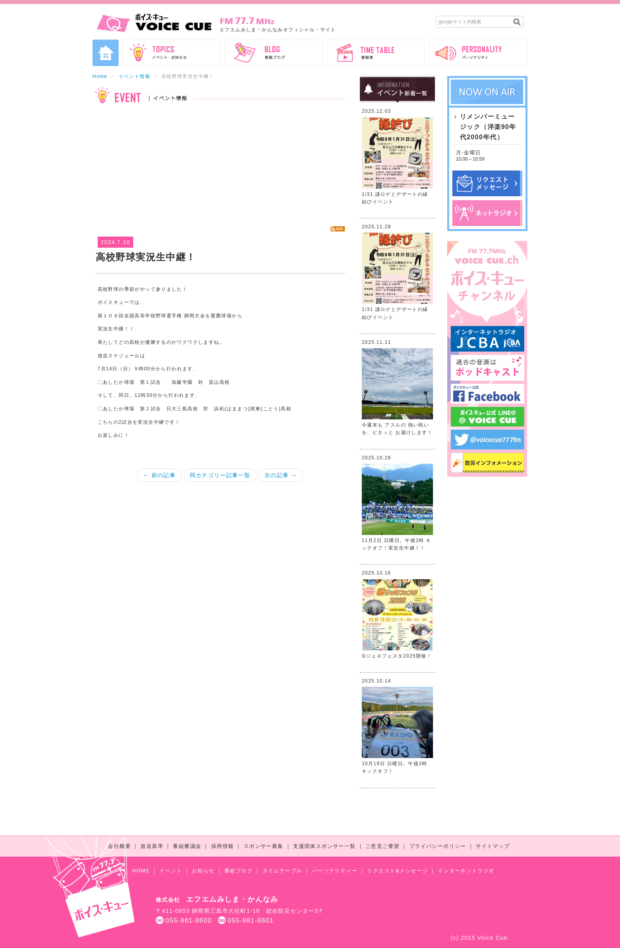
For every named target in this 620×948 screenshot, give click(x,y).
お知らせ (203, 871)
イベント (170, 871)
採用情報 (222, 846)
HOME (141, 871)
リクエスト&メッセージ (397, 871)
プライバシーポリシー (437, 846)
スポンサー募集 (264, 846)
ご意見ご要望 (382, 846)
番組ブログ (238, 871)
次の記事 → (281, 475)
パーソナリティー (334, 871)
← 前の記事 (159, 475)
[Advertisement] (220, 164)
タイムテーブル (282, 871)
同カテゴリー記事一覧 (220, 475)
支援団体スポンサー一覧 (324, 846)
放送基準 (151, 846)
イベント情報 (134, 76)
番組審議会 (187, 846)
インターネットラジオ (466, 871)
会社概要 (119, 846)
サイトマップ (493, 846)
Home (100, 76)
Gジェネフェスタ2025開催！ (397, 656)
